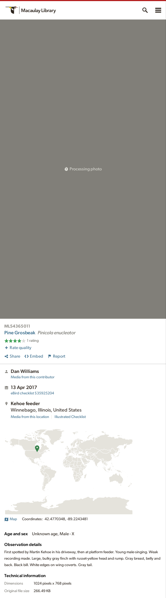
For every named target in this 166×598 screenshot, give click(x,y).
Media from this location (30, 417)
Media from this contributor (33, 377)
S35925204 (32, 393)
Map (10, 519)
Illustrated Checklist (70, 417)
